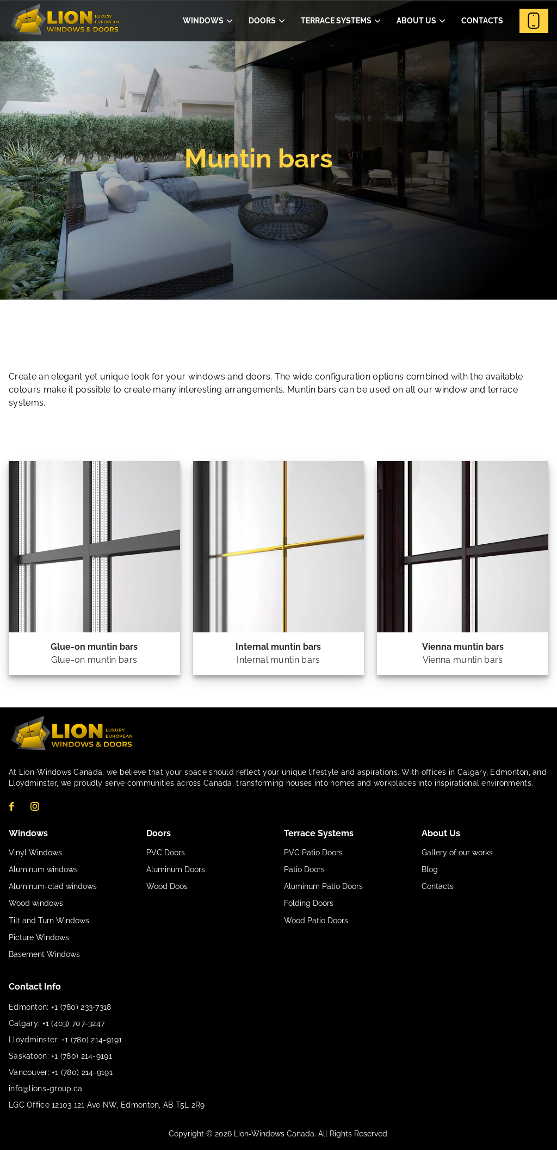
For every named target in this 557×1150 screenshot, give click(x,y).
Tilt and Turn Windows (49, 920)
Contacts (482, 20)
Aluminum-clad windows (53, 886)
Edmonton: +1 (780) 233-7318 (60, 1007)
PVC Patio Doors (313, 852)
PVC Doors (165, 852)
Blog (430, 869)
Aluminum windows (43, 869)
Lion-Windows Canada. (276, 1133)
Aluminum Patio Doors (323, 886)
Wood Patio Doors (316, 920)
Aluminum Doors (175, 869)
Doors (262, 20)
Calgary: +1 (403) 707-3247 (56, 1023)
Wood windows (36, 903)
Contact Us (533, 21)
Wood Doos (167, 886)
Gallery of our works (457, 852)
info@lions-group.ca (45, 1088)
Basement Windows (44, 954)
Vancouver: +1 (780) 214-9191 (61, 1072)
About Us (416, 20)
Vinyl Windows (35, 852)
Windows (203, 20)
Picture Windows (39, 937)
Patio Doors (304, 869)
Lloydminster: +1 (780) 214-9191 (65, 1039)
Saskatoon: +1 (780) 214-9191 (60, 1056)
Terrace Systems (336, 20)
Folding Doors (308, 903)
